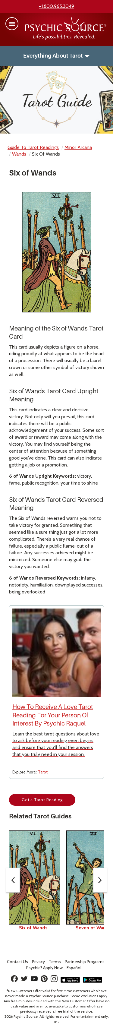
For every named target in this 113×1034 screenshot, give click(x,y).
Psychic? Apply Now (44, 967)
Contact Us (17, 961)
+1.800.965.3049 (56, 6)
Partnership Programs (85, 961)
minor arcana (78, 147)
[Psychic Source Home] (65, 38)
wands (19, 154)
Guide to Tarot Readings (33, 147)
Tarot (43, 772)
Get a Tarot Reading (42, 799)
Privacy (38, 961)
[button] (11, 23)
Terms (55, 961)
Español (74, 967)
